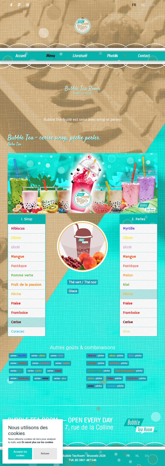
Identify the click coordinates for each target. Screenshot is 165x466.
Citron (16, 238)
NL (143, 5)
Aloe (126, 331)
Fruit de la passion (26, 285)
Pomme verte (22, 275)
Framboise (19, 313)
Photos (112, 56)
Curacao (17, 331)
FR (134, 5)
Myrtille (129, 228)
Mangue (17, 256)
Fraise (16, 303)
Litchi (15, 247)
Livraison (80, 56)
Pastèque (19, 266)
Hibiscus (18, 228)
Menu (50, 56)
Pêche (16, 294)
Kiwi (126, 285)
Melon (128, 275)
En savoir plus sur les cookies (37, 442)
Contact (144, 56)
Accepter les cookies (20, 453)
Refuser (45, 453)
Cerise (16, 322)
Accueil (20, 56)
